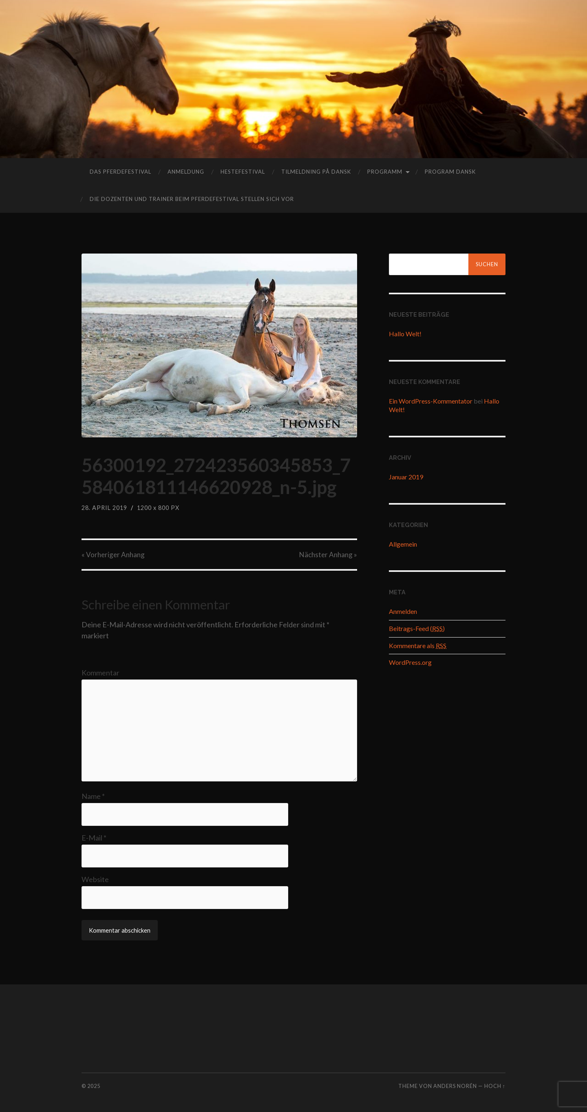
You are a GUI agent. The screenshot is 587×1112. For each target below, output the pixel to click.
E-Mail (94, 837)
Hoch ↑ (494, 1086)
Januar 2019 (406, 477)
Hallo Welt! (405, 334)
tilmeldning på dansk (316, 171)
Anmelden (403, 611)
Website (95, 879)
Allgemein (403, 544)
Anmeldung (186, 171)
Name (93, 796)
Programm (384, 171)
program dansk (450, 171)
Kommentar (100, 672)
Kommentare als (417, 645)
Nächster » (328, 554)
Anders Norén (455, 1086)
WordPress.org (410, 662)
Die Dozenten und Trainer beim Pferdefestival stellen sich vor (192, 199)
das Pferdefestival (120, 171)
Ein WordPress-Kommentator (430, 401)
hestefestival (243, 171)
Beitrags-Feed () (417, 628)
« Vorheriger (113, 554)
